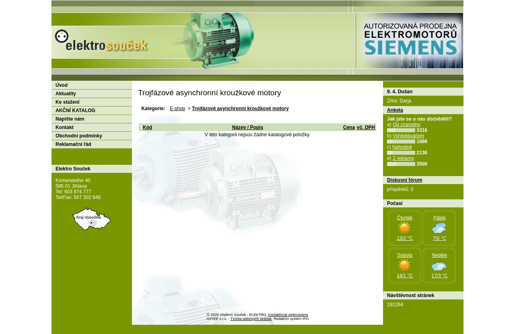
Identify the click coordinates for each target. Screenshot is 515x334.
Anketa (395, 110)
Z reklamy (403, 158)
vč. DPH (366, 127)
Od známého (406, 124)
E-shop (177, 108)
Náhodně (402, 147)
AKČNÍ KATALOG (75, 110)
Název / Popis (247, 127)
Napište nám (70, 119)
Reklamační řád (73, 144)
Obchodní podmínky (79, 136)
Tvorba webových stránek (251, 319)
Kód (146, 127)
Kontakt (65, 127)
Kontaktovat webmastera (288, 315)
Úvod (62, 85)
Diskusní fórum (404, 180)
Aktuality (66, 93)
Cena (349, 127)
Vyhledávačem (408, 136)
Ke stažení (67, 102)
